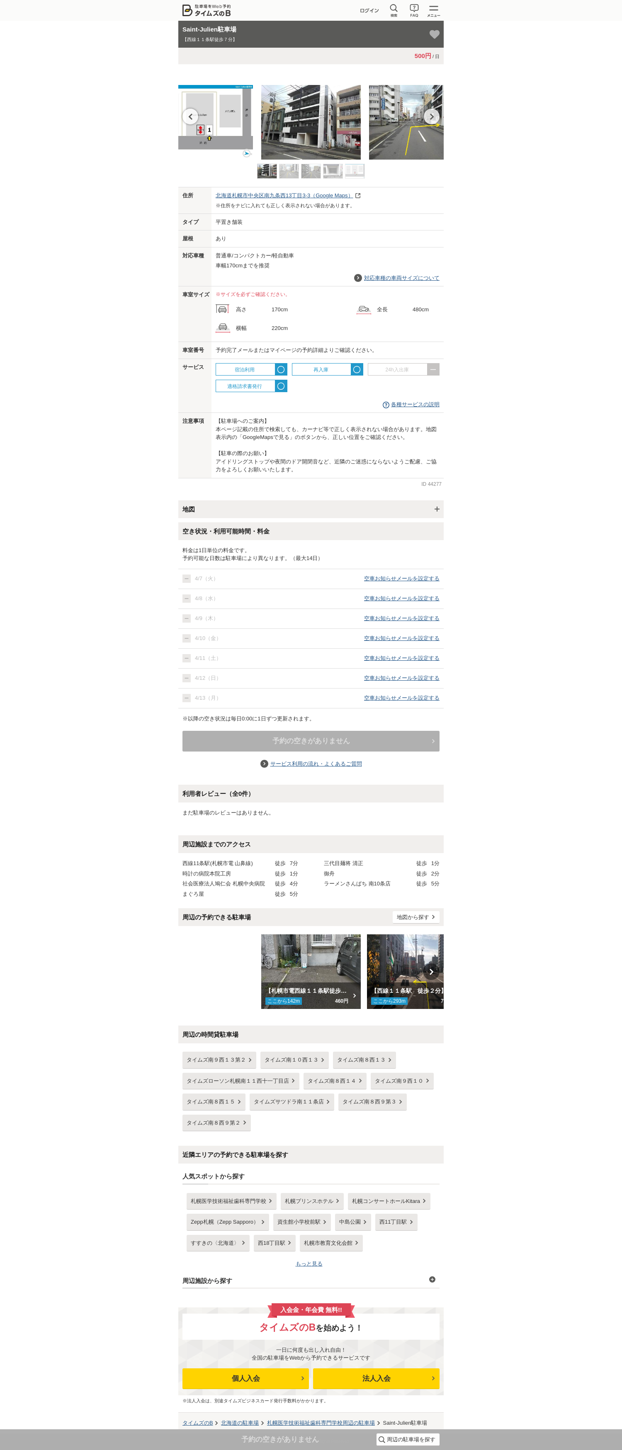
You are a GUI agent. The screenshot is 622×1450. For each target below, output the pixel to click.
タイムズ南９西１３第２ (216, 1060)
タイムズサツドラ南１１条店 (289, 1101)
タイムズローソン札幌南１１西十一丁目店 (238, 1081)
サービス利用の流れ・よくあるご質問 (316, 764)
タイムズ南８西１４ (332, 1081)
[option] (311, 118)
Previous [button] (190, 116)
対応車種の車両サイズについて (402, 278)
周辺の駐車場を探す (411, 1439)
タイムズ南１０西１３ (291, 1060)
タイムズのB (197, 1423)
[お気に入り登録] (435, 34)
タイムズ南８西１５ (211, 1101)
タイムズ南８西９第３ (369, 1101)
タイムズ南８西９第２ (214, 1123)
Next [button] (432, 116)
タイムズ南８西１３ (361, 1060)
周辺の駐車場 (321, 1423)
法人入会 (376, 1378)
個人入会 (246, 1378)
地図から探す (413, 917)
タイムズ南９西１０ (399, 1081)
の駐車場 (240, 1423)
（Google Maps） (284, 195)
